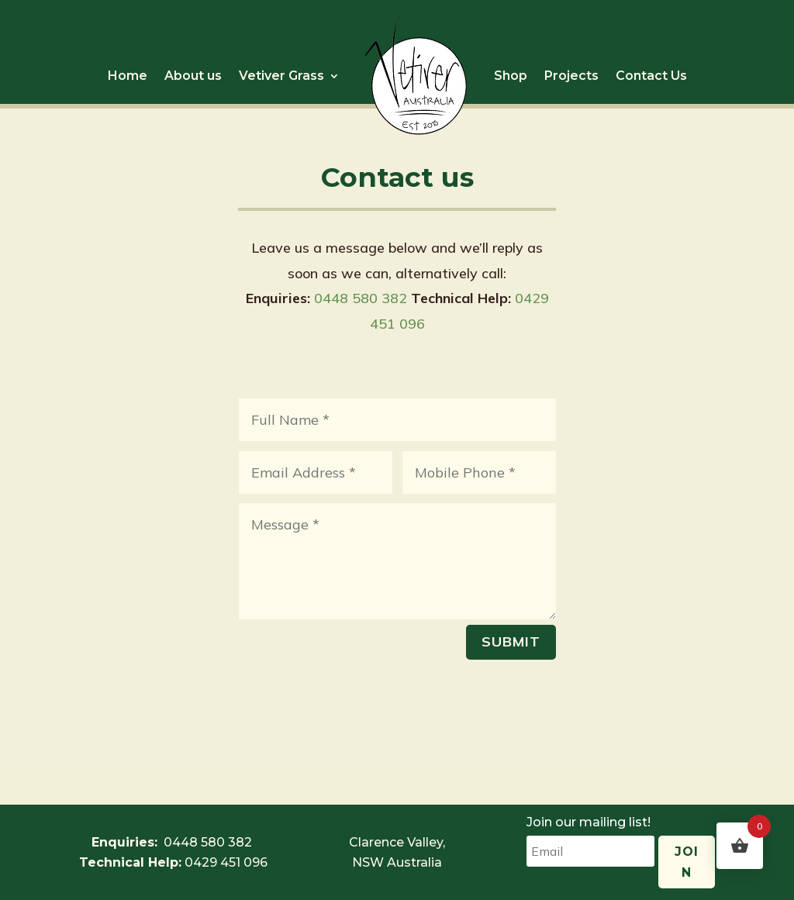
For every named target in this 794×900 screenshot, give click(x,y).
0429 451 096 (226, 862)
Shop (510, 75)
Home (127, 75)
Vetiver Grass (281, 75)
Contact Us (651, 75)
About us (193, 75)
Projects (571, 75)
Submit (511, 641)
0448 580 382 (360, 298)
